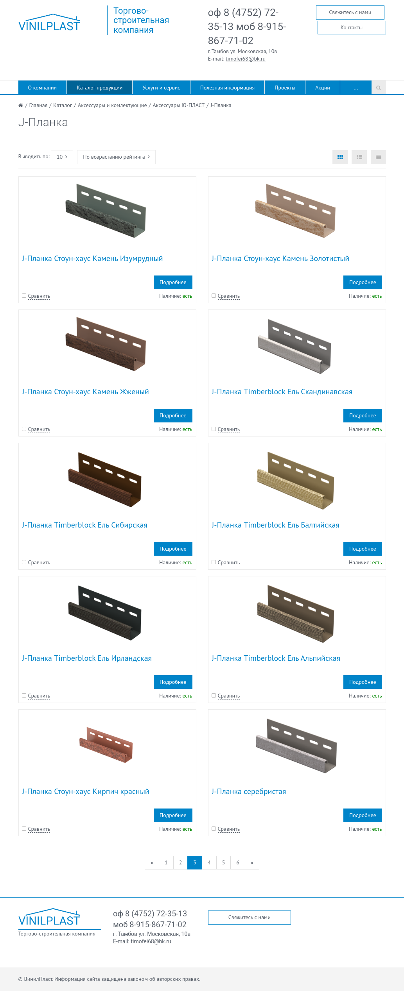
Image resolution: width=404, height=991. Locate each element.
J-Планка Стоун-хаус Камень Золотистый (281, 258)
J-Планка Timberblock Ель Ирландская (87, 658)
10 (62, 156)
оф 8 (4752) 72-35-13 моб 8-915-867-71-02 (247, 27)
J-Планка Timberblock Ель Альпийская (276, 658)
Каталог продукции (99, 87)
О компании (42, 87)
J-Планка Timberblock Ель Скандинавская (282, 391)
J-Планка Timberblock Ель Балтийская (275, 525)
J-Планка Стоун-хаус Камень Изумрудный (92, 258)
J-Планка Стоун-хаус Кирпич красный (85, 791)
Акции (322, 87)
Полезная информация (227, 87)
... (356, 87)
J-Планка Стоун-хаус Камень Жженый (85, 391)
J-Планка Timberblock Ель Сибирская (84, 525)
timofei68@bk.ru (246, 58)
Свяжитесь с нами (350, 12)
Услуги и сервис (161, 87)
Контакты (352, 27)
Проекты (285, 87)
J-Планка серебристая (249, 791)
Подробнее (173, 282)
